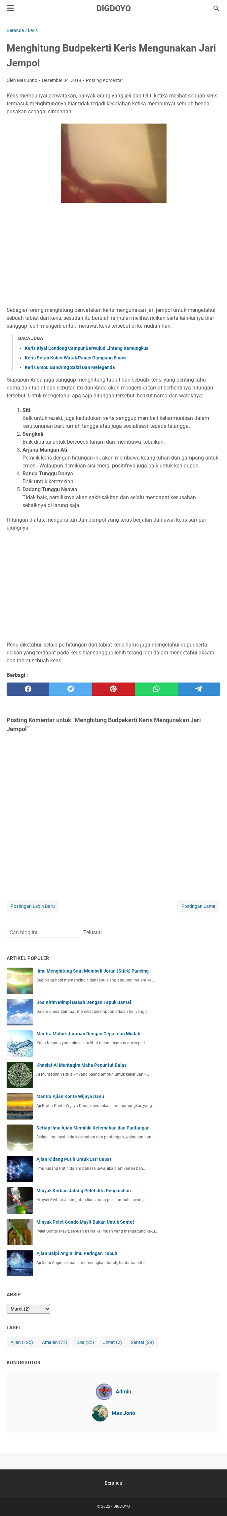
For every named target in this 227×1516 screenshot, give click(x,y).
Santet (142, 1342)
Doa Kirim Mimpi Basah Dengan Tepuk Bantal (83, 1002)
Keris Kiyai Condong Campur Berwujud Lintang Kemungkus (86, 348)
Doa (85, 1342)
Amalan (54, 1342)
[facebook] (28, 689)
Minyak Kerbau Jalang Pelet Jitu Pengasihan (83, 1190)
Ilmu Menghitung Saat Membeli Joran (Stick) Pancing (92, 971)
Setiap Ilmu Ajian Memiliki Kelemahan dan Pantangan (93, 1127)
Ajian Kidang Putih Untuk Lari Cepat (73, 1159)
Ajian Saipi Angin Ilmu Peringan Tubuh (76, 1253)
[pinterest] (113, 689)
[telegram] (199, 689)
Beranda (113, 1483)
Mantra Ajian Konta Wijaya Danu (70, 1096)
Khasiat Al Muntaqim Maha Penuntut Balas (81, 1065)
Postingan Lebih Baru (33, 906)
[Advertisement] (113, 255)
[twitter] (70, 689)
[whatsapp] (156, 689)
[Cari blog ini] (216, 9)
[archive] (28, 1309)
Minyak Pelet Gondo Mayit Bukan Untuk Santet (85, 1222)
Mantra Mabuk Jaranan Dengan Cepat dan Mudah (88, 1033)
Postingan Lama (198, 906)
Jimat (112, 1342)
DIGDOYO (113, 8)
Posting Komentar (104, 80)
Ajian (22, 1342)
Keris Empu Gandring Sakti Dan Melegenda (70, 367)
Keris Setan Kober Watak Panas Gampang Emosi (76, 357)
